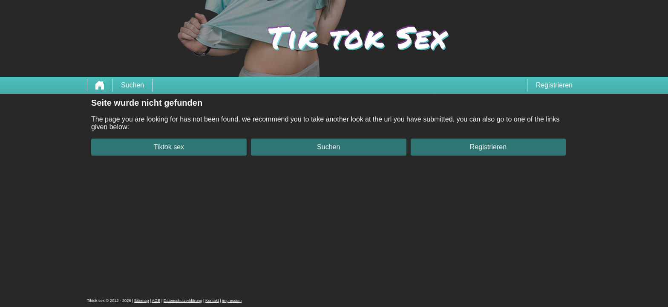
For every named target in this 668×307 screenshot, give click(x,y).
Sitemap (141, 300)
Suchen (132, 85)
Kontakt (212, 300)
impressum (232, 300)
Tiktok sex (169, 147)
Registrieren (554, 85)
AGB (156, 300)
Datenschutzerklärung (183, 300)
